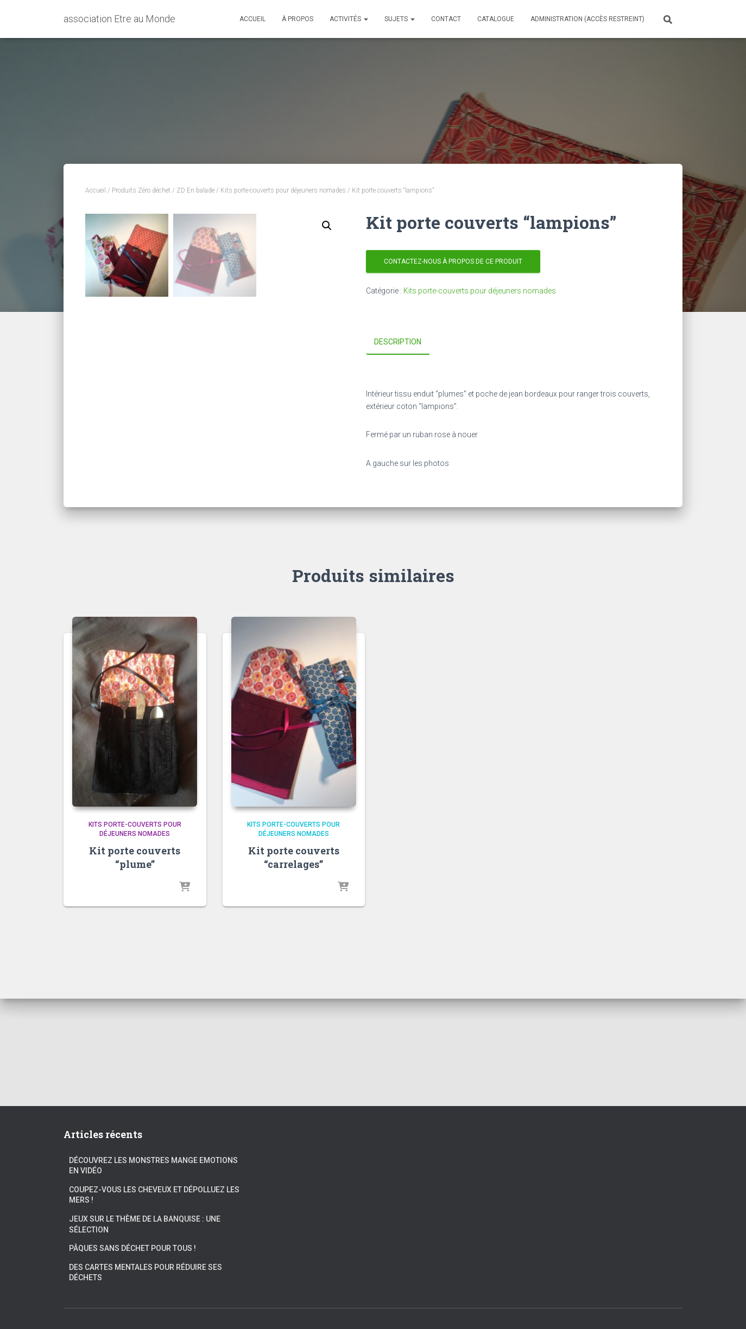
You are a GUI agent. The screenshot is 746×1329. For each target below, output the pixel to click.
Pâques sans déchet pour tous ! (132, 1248)
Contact (446, 19)
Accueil (252, 19)
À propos (297, 19)
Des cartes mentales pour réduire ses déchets (145, 1272)
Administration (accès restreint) (587, 19)
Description (397, 341)
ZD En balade (195, 190)
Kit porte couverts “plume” (134, 964)
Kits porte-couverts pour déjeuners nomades (283, 190)
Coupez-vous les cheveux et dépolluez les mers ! (154, 1195)
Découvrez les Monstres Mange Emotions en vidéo (153, 1165)
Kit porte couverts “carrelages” (293, 964)
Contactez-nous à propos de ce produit (453, 261)
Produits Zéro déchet (141, 190)
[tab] (406, 342)
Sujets (399, 19)
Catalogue (495, 19)
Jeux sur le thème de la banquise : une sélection (144, 1224)
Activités (349, 19)
